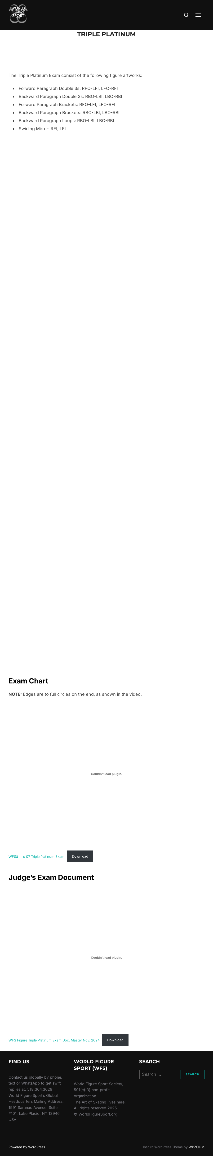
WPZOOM (196, 1147)
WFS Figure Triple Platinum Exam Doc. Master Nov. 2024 (54, 1040)
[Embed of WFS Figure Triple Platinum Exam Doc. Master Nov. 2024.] (106, 958)
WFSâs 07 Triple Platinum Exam (36, 856)
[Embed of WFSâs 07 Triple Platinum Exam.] (106, 774)
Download (80, 856)
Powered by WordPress (27, 1147)
